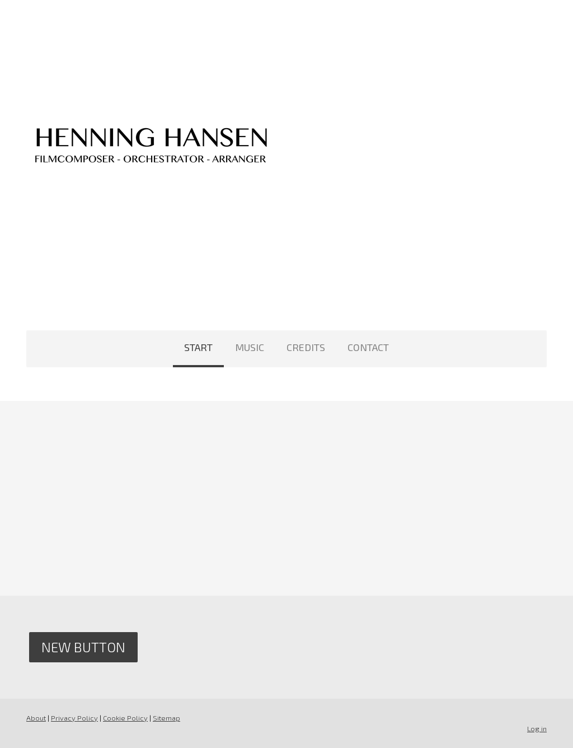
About (36, 717)
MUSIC (249, 347)
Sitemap (166, 717)
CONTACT (368, 347)
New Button (83, 647)
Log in (537, 728)
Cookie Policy (125, 717)
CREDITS (305, 347)
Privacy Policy (74, 717)
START (198, 347)
